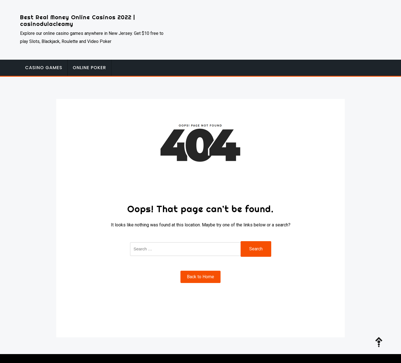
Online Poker (89, 67)
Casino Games (43, 67)
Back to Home (200, 276)
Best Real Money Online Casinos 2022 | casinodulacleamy (77, 20)
